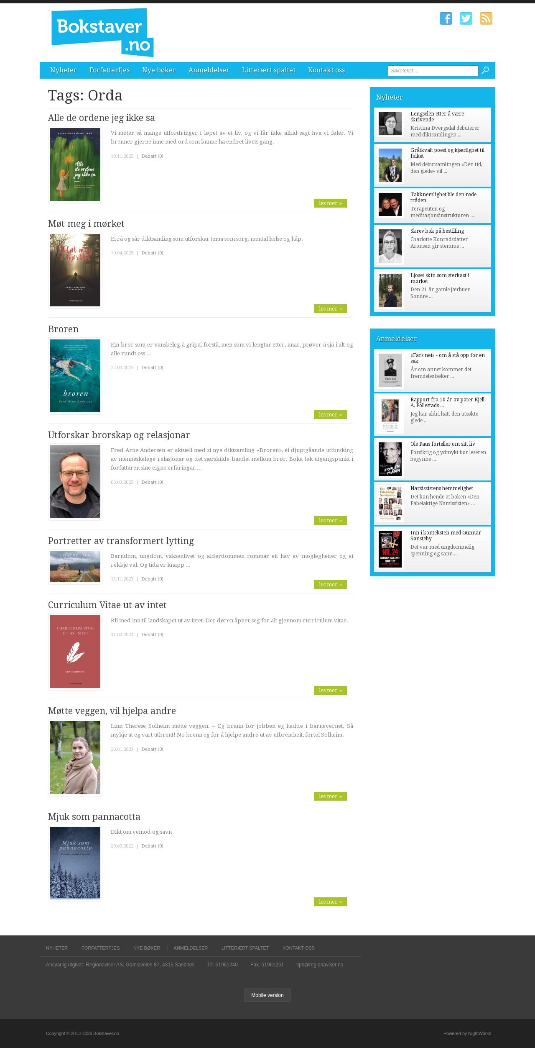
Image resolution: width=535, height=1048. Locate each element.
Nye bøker (159, 70)
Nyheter (63, 70)
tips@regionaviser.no (319, 965)
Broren (63, 329)
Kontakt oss (326, 70)
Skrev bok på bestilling (437, 231)
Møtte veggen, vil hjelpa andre (112, 711)
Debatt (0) (152, 156)
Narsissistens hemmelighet (441, 488)
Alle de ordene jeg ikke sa (101, 118)
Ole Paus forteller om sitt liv (442, 444)
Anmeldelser (209, 70)
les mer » (330, 203)
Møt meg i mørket (86, 223)
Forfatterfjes (109, 70)
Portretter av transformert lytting (121, 541)
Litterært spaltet (269, 70)
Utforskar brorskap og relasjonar (119, 435)
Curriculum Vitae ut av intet (107, 605)
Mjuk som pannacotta (94, 817)
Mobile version (267, 995)
